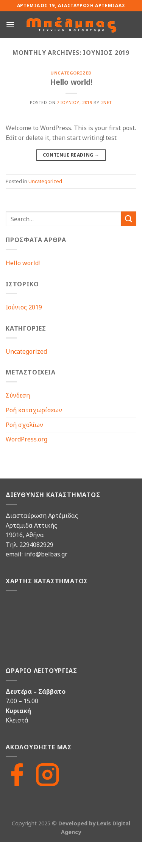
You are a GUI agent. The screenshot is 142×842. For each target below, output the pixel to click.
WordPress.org (26, 439)
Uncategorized (70, 73)
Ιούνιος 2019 (24, 307)
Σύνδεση (18, 395)
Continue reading (71, 154)
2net (106, 102)
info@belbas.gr (45, 554)
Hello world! (71, 82)
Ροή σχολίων (24, 425)
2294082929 (36, 545)
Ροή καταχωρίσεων (34, 410)
